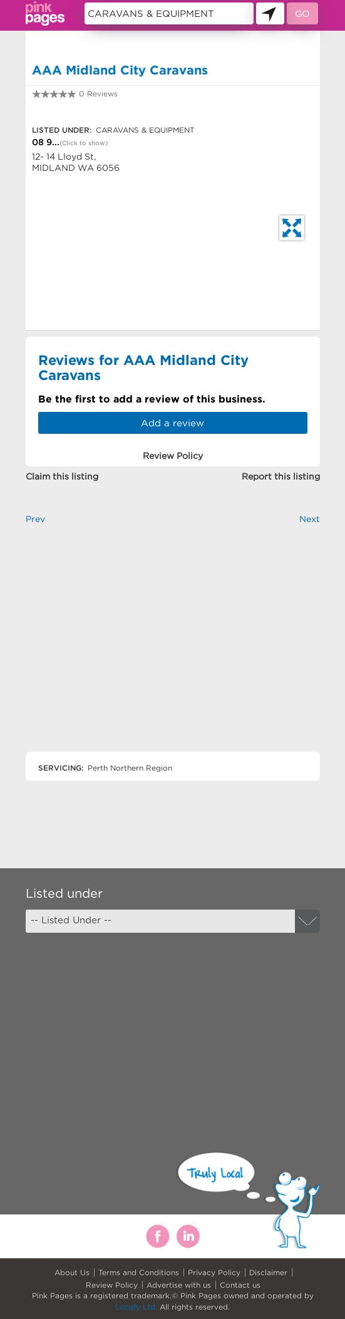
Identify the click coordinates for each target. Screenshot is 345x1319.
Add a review (172, 423)
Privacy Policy (214, 1272)
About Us (72, 1272)
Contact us (240, 1285)
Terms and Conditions (138, 1272)
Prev (35, 519)
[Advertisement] (173, 649)
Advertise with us (179, 1285)
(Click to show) (83, 143)
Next (309, 519)
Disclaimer (268, 1272)
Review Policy (112, 1285)
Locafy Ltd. (136, 1307)
